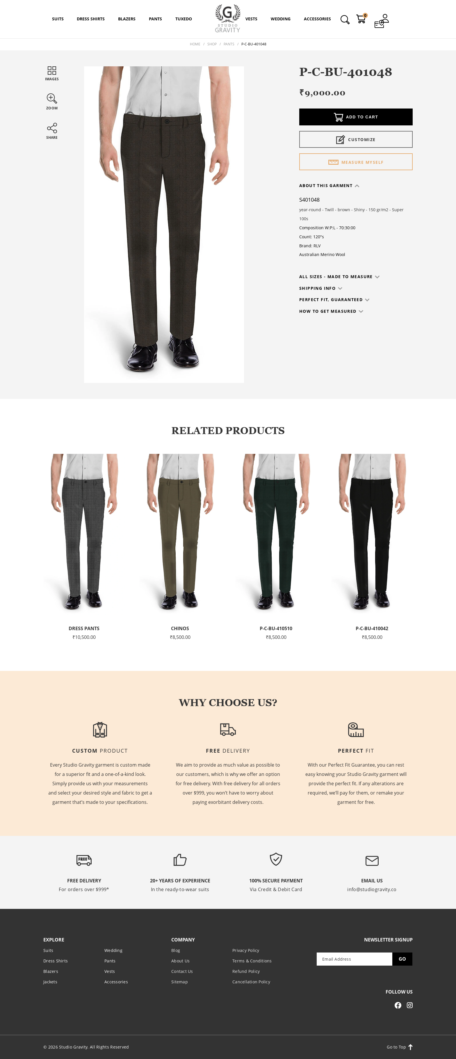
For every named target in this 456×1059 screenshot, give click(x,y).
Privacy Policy (245, 950)
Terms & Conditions (252, 960)
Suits (48, 950)
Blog (175, 950)
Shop (212, 44)
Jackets (50, 981)
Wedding (113, 950)
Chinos (180, 628)
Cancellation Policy (251, 981)
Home (195, 44)
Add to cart (356, 117)
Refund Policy (246, 971)
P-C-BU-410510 (276, 628)
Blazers (50, 971)
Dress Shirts (55, 960)
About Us (180, 960)
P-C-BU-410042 (372, 628)
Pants (229, 44)
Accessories (116, 981)
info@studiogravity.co (371, 889)
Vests (109, 971)
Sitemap (179, 981)
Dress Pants (84, 628)
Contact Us (182, 971)
